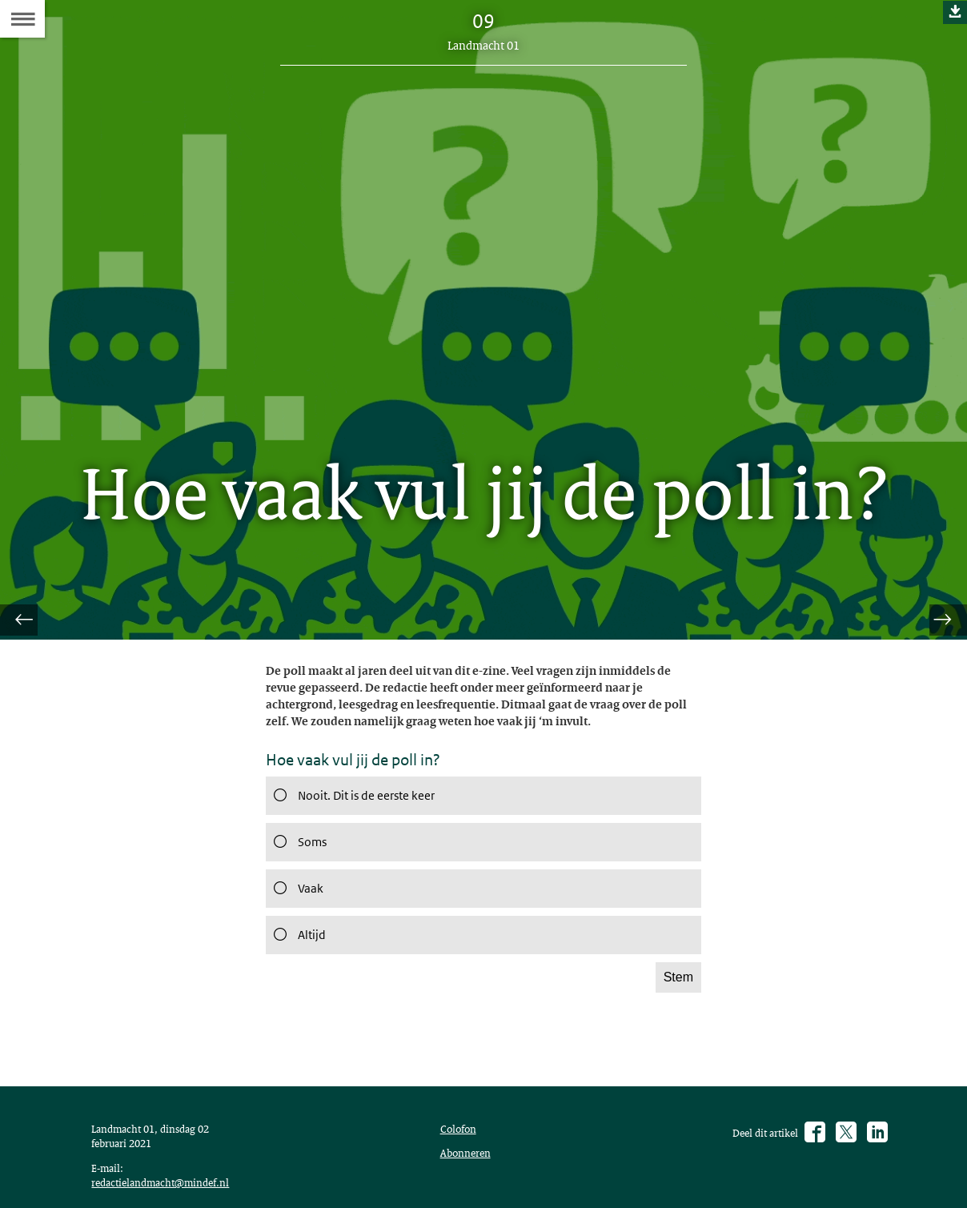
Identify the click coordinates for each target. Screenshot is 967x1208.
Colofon (462, 1156)
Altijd (297, 949)
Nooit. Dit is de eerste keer (360, 810)
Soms (298, 857)
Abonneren (469, 1183)
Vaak (296, 903)
